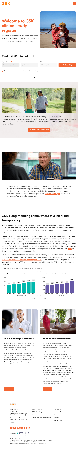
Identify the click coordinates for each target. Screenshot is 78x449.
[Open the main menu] (74, 3)
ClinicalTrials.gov (52, 193)
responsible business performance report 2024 (21, 260)
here (70, 249)
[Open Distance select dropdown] (55, 65)
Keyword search (7, 61)
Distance (43, 61)
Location (23, 61)
